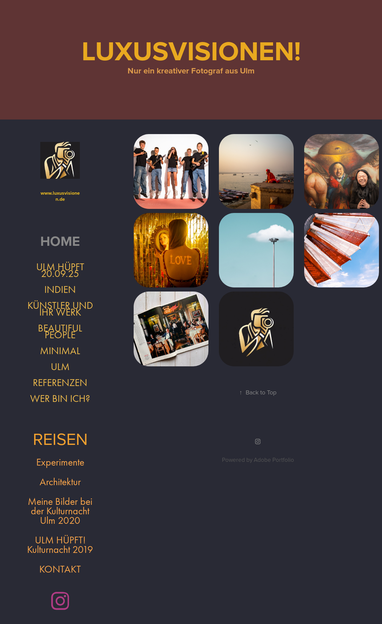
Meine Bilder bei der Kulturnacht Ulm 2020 (60, 510)
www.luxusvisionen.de (60, 196)
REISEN (60, 438)
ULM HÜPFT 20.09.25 (60, 270)
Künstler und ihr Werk (60, 308)
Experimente (60, 462)
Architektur (60, 482)
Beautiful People (60, 331)
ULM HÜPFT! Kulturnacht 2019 (60, 545)
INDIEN (60, 289)
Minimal (60, 351)
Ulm (60, 367)
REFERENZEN (60, 382)
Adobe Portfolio (274, 460)
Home (60, 241)
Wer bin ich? (60, 398)
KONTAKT (60, 569)
